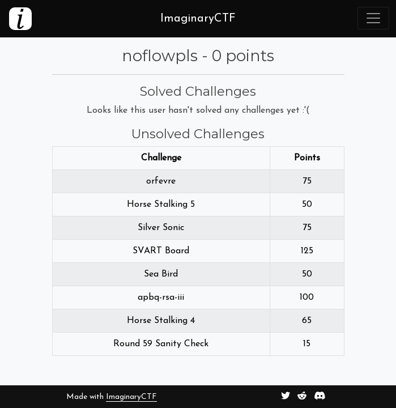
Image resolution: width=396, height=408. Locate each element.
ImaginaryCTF (131, 397)
